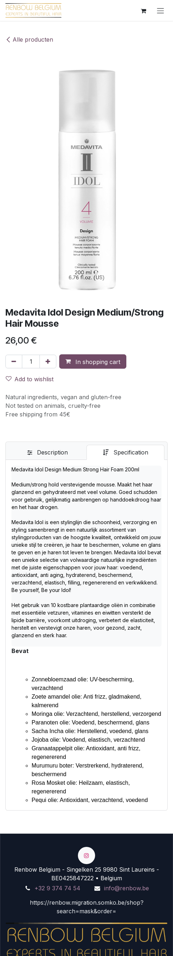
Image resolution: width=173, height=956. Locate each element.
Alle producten (29, 39)
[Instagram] (86, 855)
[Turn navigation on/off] (160, 10)
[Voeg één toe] (47, 361)
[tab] (47, 452)
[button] (92, 361)
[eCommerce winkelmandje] (143, 10)
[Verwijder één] (13, 361)
